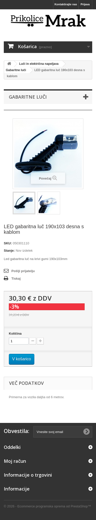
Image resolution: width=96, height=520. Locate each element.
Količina (15, 333)
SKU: (8, 243)
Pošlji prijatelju (23, 271)
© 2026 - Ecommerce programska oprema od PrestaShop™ (47, 506)
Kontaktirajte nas (66, 4)
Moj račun (15, 461)
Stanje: (9, 250)
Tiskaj (16, 278)
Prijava (85, 4)
